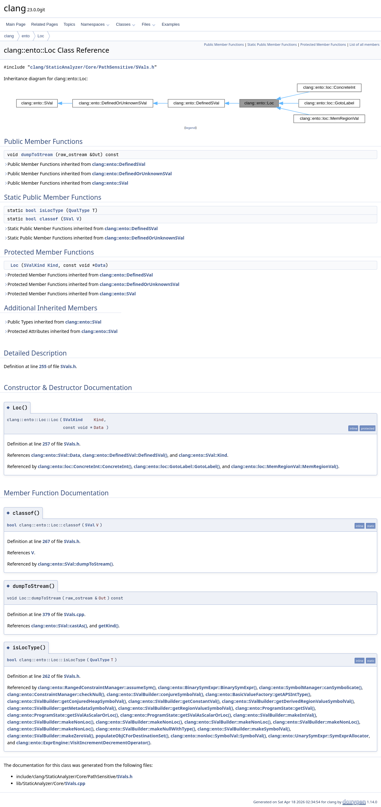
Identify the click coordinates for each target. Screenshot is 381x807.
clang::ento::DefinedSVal (118, 164)
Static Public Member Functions (272, 44)
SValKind (34, 265)
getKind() (108, 626)
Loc (40, 36)
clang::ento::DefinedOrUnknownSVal (132, 174)
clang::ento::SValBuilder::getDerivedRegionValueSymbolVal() (288, 701)
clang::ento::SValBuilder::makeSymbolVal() (244, 729)
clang (9, 36)
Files (148, 24)
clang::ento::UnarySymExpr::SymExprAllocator (318, 736)
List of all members (364, 44)
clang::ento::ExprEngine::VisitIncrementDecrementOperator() (83, 743)
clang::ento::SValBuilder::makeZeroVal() (50, 736)
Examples (171, 24)
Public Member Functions (224, 44)
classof (49, 219)
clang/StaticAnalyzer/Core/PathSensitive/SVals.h (92, 67)
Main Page (15, 24)
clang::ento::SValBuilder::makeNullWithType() (145, 729)
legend (191, 128)
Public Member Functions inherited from (74, 164)
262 (46, 676)
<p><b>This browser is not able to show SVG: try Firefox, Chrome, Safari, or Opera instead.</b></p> (191, 103)
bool (31, 210)
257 (46, 444)
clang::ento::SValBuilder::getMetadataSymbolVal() (61, 708)
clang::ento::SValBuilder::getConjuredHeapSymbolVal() (66, 701)
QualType (79, 210)
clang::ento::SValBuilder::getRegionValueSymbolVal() (175, 708)
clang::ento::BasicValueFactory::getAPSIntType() (257, 694)
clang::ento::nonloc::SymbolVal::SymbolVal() (218, 736)
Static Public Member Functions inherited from (81, 228)
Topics (69, 24)
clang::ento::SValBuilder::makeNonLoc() (50, 722)
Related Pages (44, 24)
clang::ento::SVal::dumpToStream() (75, 564)
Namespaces (95, 24)
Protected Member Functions (323, 44)
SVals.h (68, 366)
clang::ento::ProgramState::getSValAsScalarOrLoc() (62, 715)
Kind (52, 265)
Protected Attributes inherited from (60, 331)
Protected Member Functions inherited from (78, 275)
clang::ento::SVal (110, 183)
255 (42, 366)
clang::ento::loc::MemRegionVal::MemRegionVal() (284, 466)
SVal (68, 219)
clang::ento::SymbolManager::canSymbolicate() (310, 687)
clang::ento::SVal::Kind (203, 455)
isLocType (51, 210)
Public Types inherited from (52, 322)
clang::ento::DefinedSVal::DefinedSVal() (125, 455)
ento (26, 36)
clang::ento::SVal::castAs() (59, 626)
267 (46, 541)
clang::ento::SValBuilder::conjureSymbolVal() (154, 694)
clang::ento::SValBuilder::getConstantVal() (174, 701)
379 (46, 614)
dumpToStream (37, 154)
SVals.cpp (74, 614)
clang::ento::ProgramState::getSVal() (274, 708)
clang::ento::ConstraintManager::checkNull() (55, 694)
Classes (125, 24)
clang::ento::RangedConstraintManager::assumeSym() (96, 687)
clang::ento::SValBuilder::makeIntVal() (274, 715)
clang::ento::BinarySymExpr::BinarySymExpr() (207, 687)
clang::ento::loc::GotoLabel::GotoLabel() (177, 466)
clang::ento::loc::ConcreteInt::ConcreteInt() (84, 466)
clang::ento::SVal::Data (55, 455)
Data (100, 265)
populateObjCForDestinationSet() (131, 736)
